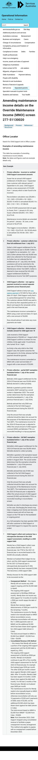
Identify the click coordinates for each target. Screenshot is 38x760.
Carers (26, 39)
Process (19, 125)
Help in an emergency (10, 58)
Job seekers (24, 68)
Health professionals (10, 55)
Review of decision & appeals (13, 85)
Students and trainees (10, 95)
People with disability (10, 78)
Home (4, 19)
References (28, 125)
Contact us (19, 19)
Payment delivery (25, 75)
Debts (23, 52)
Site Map (27, 29)
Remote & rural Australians (12, 81)
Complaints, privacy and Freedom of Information (15, 47)
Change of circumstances (12, 43)
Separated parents (21, 88)
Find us (10, 19)
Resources (8, 127)
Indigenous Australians (11, 65)
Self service (7, 88)
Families (32, 52)
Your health (26, 95)
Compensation (30, 43)
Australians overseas (10, 36)
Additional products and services (14, 33)
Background (9, 125)
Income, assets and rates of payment (16, 61)
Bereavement (26, 36)
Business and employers (11, 39)
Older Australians (9, 75)
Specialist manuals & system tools (15, 91)
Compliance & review (10, 52)
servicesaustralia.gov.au (11, 29)
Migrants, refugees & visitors (13, 71)
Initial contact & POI (10, 68)
